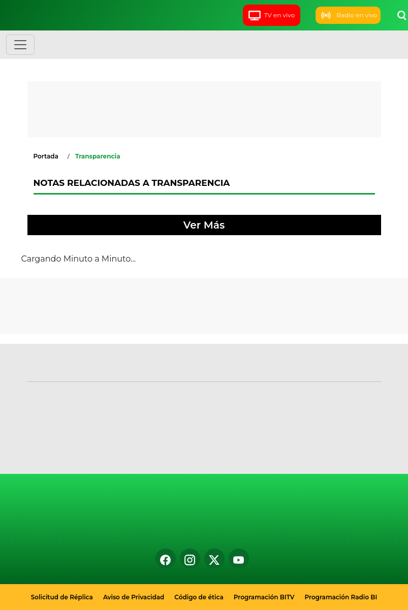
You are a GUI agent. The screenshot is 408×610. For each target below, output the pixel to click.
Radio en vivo (348, 15)
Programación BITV (264, 597)
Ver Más (204, 225)
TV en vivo (271, 15)
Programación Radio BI (341, 597)
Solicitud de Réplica (62, 597)
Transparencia (97, 156)
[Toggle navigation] (20, 45)
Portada (46, 156)
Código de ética (199, 597)
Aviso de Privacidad (133, 597)
